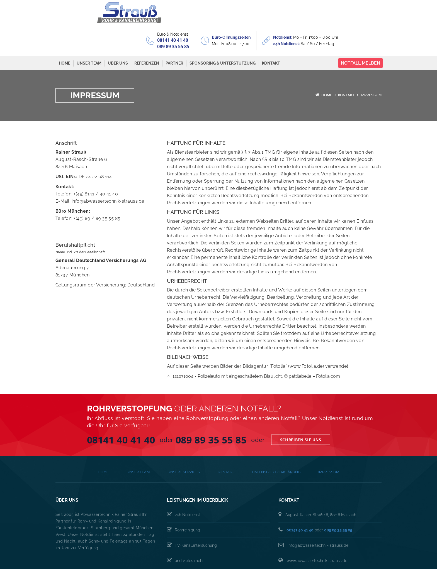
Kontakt (271, 38)
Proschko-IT (374, 558)
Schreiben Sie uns (300, 414)
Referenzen (146, 38)
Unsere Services (183, 447)
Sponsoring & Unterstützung (223, 38)
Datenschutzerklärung (276, 447)
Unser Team (89, 38)
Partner (174, 38)
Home (64, 38)
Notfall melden (360, 37)
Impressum (328, 447)
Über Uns (118, 38)
